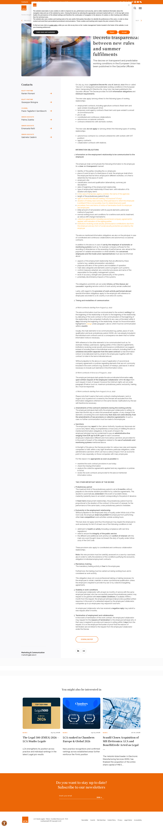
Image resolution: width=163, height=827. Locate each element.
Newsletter (84, 820)
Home (23, 15)
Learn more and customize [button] (45, 32)
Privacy (120, 820)
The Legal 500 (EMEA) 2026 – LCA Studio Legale (41, 739)
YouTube (138, 2)
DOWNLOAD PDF (87, 639)
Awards (92, 820)
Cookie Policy (112, 820)
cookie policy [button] (53, 25)
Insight (29, 15)
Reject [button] (112, 32)
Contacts (24, 2)
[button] (129, 5)
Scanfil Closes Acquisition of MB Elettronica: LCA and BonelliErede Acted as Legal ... (121, 743)
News (25, 732)
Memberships (101, 820)
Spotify (135, 1)
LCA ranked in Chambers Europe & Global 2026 (78, 739)
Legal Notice (128, 820)
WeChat (141, 1)
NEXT (137, 20)
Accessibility (138, 820)
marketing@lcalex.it (28, 655)
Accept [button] (124, 32)
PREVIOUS (27, 20)
